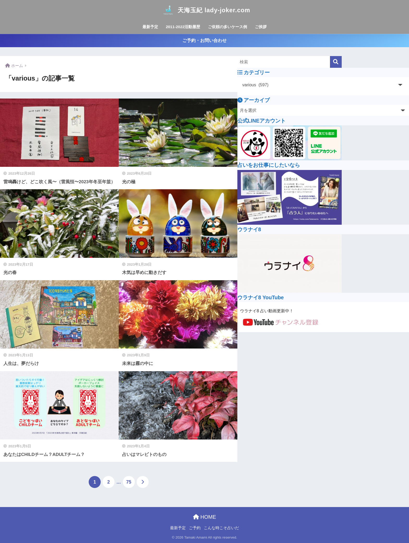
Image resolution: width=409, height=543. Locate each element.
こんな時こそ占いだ (221, 528)
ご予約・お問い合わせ (204, 40)
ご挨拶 (261, 27)
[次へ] (143, 482)
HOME (204, 517)
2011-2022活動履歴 (183, 27)
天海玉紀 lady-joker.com (204, 10)
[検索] (336, 62)
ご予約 (195, 528)
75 (128, 482)
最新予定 (150, 27)
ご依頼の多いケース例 (227, 27)
